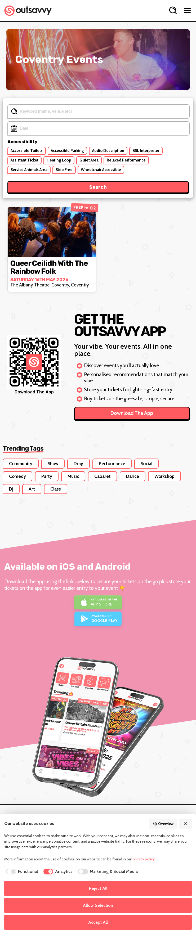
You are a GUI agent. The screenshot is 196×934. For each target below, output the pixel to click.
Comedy (17, 476)
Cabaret (102, 476)
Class (55, 489)
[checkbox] (21, 871)
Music (73, 476)
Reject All (98, 888)
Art (32, 489)
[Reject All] (185, 824)
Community (20, 463)
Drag (78, 463)
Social (146, 463)
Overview (163, 823)
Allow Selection (98, 905)
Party (46, 476)
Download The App (131, 413)
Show (53, 463)
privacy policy (144, 859)
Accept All (98, 922)
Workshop (164, 476)
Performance (112, 463)
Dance (132, 476)
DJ (11, 489)
